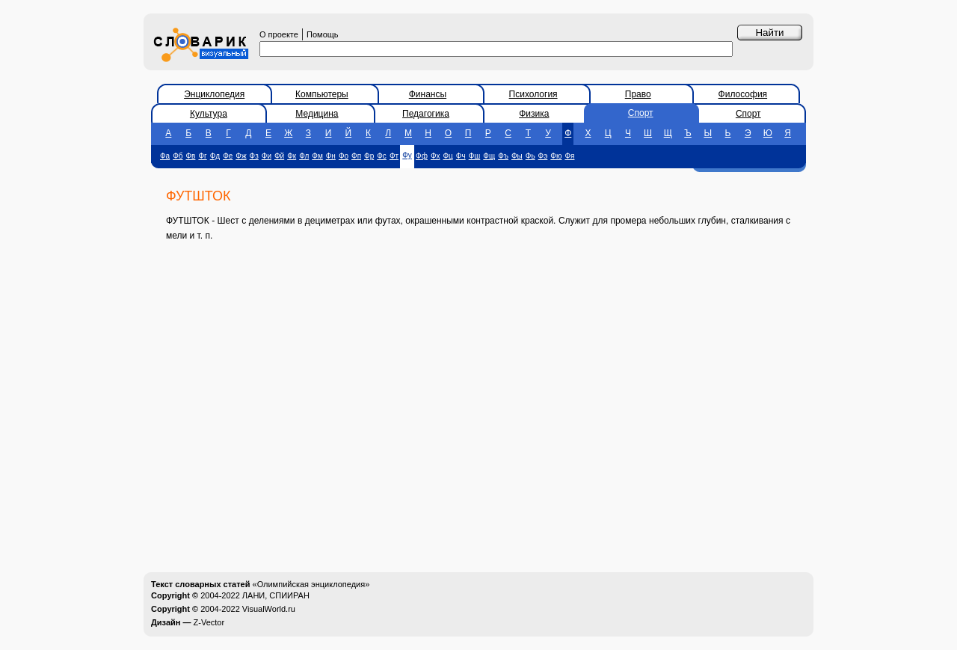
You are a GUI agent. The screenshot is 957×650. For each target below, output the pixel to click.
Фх (435, 156)
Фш (475, 156)
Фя (569, 156)
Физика (534, 113)
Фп (356, 156)
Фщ (489, 156)
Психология (533, 94)
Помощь (323, 34)
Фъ (503, 156)
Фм (317, 156)
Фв (191, 156)
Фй (279, 156)
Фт (394, 156)
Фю (555, 156)
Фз (254, 156)
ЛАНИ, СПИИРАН (276, 595)
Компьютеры (321, 94)
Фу (407, 155)
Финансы (427, 94)
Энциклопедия (214, 94)
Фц (448, 156)
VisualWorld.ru (268, 608)
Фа (165, 156)
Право (638, 94)
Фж (241, 156)
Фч (461, 156)
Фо (343, 156)
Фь (530, 156)
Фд (215, 156)
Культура (208, 113)
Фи (266, 156)
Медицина (316, 113)
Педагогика (425, 113)
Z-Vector (209, 622)
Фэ (543, 156)
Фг (202, 156)
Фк (291, 156)
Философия (743, 94)
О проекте (278, 34)
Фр (369, 156)
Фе (228, 156)
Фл (304, 156)
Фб (177, 156)
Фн (331, 156)
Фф (422, 156)
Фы (517, 156)
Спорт (640, 113)
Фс (382, 156)
